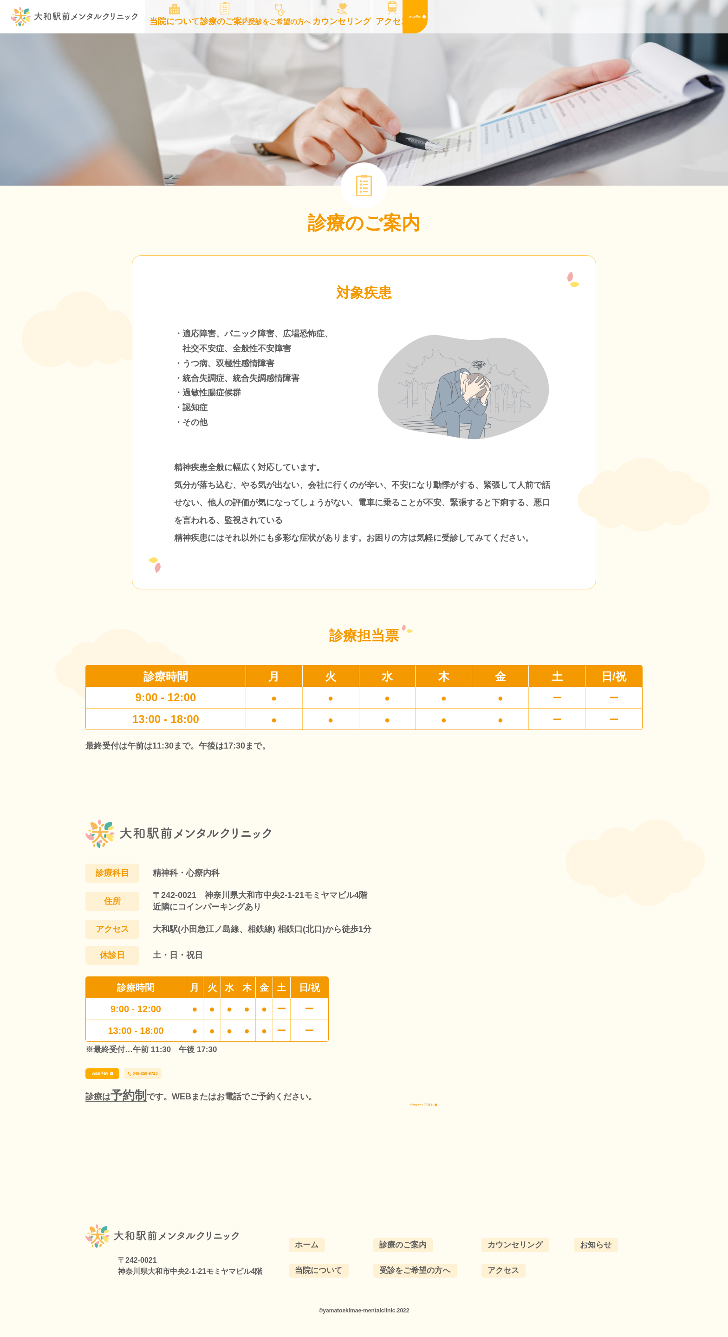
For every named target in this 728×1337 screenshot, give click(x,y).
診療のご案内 (411, 1264)
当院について (329, 1291)
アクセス (510, 1291)
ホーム (316, 1264)
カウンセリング (523, 1264)
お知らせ (601, 1264)
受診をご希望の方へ (424, 1291)
